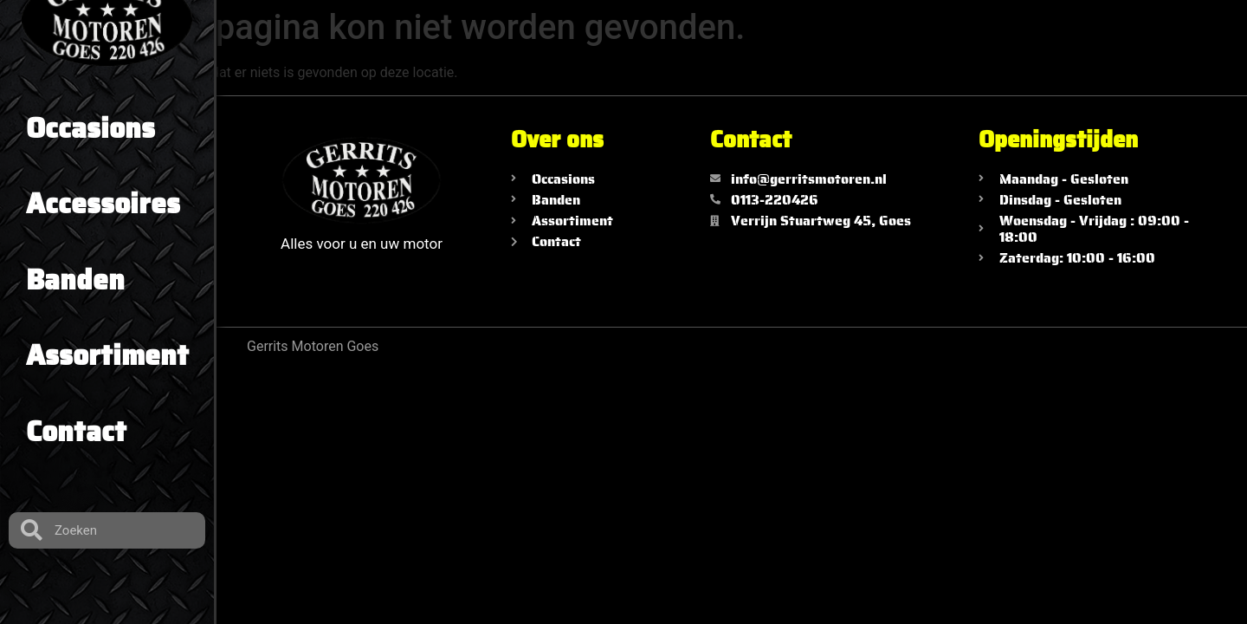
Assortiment (107, 355)
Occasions (90, 128)
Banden (75, 280)
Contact (76, 431)
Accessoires (103, 203)
